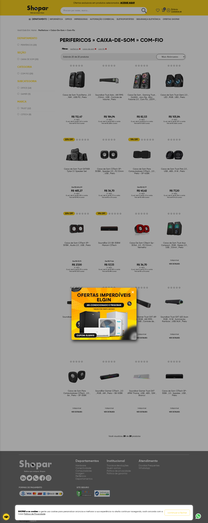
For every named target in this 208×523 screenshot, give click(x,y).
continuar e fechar (177, 512)
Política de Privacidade (34, 514)
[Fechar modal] (132, 292)
